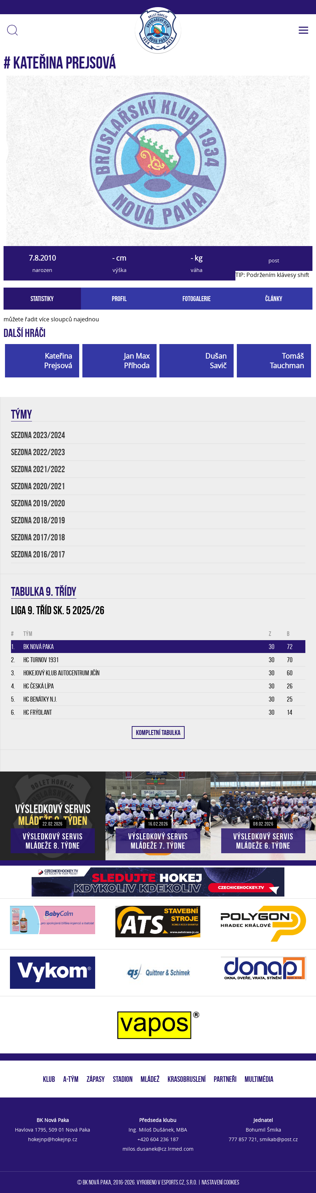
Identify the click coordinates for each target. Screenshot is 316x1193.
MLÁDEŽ (150, 1079)
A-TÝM (70, 1079)
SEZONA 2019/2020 (38, 503)
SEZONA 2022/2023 (38, 452)
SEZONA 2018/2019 (38, 520)
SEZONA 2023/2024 (38, 435)
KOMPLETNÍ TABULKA (158, 732)
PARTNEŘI (225, 1079)
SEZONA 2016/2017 (38, 554)
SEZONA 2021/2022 (38, 469)
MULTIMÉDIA (259, 1079)
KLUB (49, 1079)
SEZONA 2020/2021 (38, 486)
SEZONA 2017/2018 (38, 537)
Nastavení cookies (220, 1182)
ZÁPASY (96, 1079)
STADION (122, 1079)
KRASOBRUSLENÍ (187, 1079)
